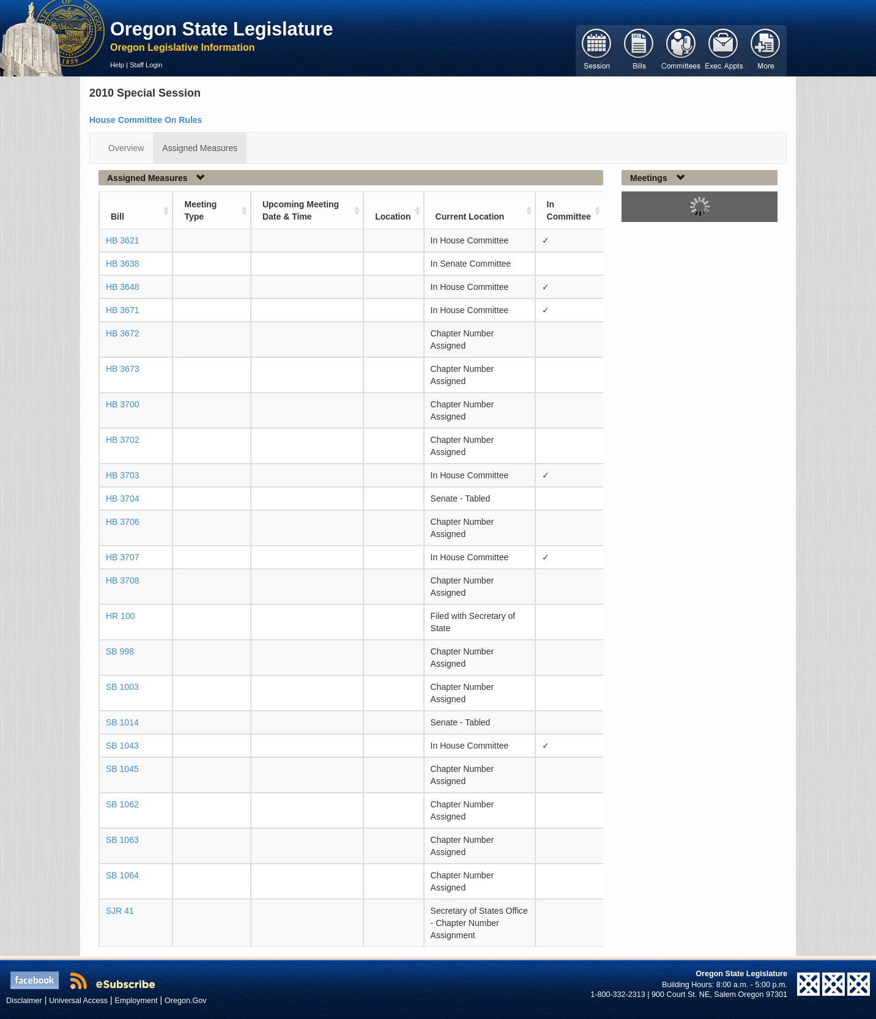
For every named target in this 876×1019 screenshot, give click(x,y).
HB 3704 (122, 498)
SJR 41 (120, 911)
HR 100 (120, 616)
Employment (136, 1000)
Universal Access (78, 1000)
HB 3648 (122, 287)
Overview (126, 148)
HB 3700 (122, 404)
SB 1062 (122, 804)
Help (117, 65)
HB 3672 (122, 333)
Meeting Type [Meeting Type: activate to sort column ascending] (200, 210)
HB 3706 (122, 522)
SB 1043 (122, 745)
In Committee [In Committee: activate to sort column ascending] (569, 210)
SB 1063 (122, 840)
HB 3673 (122, 369)
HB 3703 (122, 475)
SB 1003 (122, 687)
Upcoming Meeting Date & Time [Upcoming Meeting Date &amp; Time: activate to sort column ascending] (300, 210)
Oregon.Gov (186, 1000)
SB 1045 (122, 769)
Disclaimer (24, 1000)
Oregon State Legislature (221, 29)
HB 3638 (122, 264)
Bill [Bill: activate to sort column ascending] (117, 216)
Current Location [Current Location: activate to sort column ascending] (470, 216)
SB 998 (120, 651)
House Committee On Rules (145, 120)
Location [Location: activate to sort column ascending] (392, 216)
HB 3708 (122, 580)
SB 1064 (122, 875)
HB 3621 (122, 240)
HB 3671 (122, 310)
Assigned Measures (199, 148)
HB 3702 (122, 440)
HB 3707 (122, 557)
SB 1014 (122, 722)
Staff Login (146, 65)
